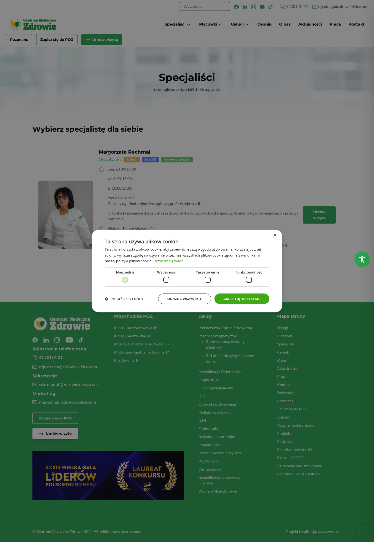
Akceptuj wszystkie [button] (241, 298)
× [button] (274, 235)
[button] (124, 299)
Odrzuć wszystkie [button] (184, 298)
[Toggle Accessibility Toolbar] (362, 259)
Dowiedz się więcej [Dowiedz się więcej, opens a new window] (168, 260)
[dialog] (187, 271)
